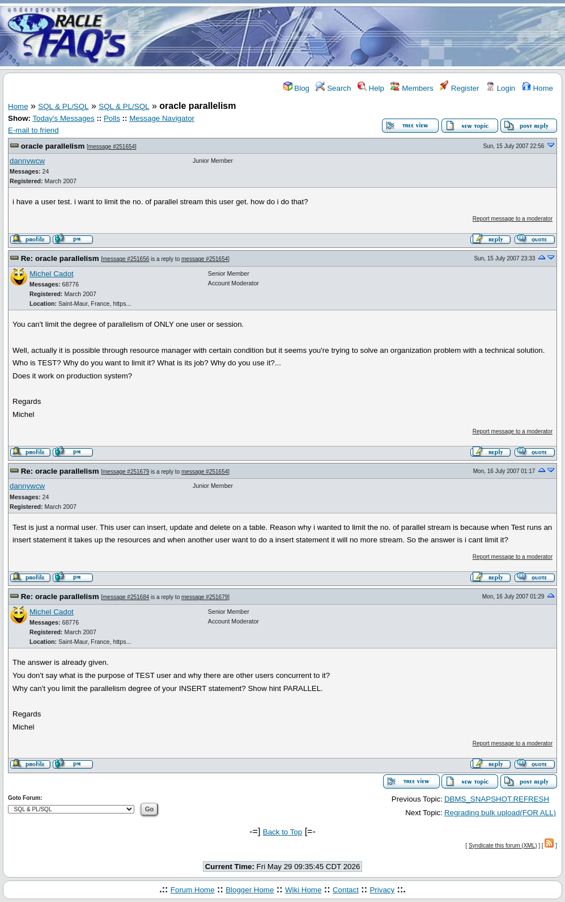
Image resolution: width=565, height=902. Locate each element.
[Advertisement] (349, 35)
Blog (296, 88)
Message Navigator (161, 118)
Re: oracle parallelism (60, 258)
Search (333, 88)
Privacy (381, 890)
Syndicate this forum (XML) (503, 845)
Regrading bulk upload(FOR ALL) (500, 812)
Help (371, 88)
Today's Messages (63, 118)
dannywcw (27, 161)
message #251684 (126, 597)
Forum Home (193, 890)
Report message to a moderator (513, 219)
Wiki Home (303, 890)
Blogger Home (250, 890)
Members (411, 88)
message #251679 (126, 472)
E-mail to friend (33, 130)
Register (459, 88)
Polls (112, 118)
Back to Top (282, 832)
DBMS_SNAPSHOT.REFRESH (496, 799)
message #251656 (126, 259)
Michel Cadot (51, 273)
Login (500, 88)
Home (537, 88)
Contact (346, 890)
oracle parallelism (53, 146)
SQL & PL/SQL (63, 106)
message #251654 (111, 147)
